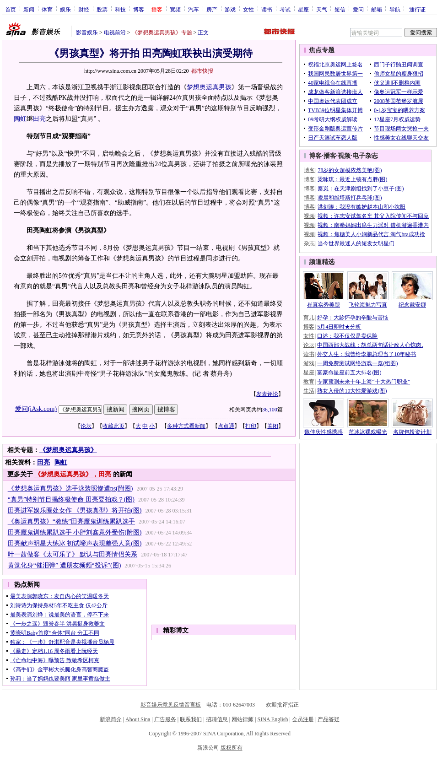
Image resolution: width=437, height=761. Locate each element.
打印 (250, 426)
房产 (211, 9)
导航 (394, 9)
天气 (321, 9)
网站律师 (243, 719)
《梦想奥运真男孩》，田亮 (72, 474)
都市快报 (202, 71)
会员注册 (303, 719)
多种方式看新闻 (186, 426)
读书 (266, 9)
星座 (303, 9)
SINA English (272, 719)
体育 (47, 9)
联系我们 (191, 719)
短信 (339, 9)
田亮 (39, 118)
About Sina (137, 719)
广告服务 (165, 719)
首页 (10, 9)
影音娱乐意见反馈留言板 (170, 705)
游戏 (230, 9)
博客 (138, 9)
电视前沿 (115, 32)
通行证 (417, 9)
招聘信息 (217, 719)
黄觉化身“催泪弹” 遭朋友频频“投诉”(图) (64, 565)
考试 (285, 9)
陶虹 (20, 118)
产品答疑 (329, 719)
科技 (120, 9)
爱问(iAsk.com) (36, 408)
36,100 (269, 409)
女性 (248, 9)
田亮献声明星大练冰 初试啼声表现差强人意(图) (75, 543)
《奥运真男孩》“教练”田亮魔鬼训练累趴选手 (71, 521)
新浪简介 (111, 719)
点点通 (226, 426)
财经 (83, 9)
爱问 (358, 9)
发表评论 (267, 394)
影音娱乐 (87, 32)
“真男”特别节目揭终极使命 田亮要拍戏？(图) (71, 499)
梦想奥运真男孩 (209, 87)
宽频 (175, 9)
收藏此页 (113, 426)
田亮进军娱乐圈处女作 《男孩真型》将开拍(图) (75, 510)
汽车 (193, 9)
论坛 (86, 426)
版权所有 (232, 748)
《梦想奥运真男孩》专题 (162, 32)
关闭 (272, 426)
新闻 (28, 9)
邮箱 (376, 9)
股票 (102, 9)
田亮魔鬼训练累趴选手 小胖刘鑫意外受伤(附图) (75, 532)
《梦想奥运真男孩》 (68, 450)
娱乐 (65, 9)
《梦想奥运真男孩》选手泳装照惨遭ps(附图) (70, 488)
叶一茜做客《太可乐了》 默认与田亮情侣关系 (73, 554)
